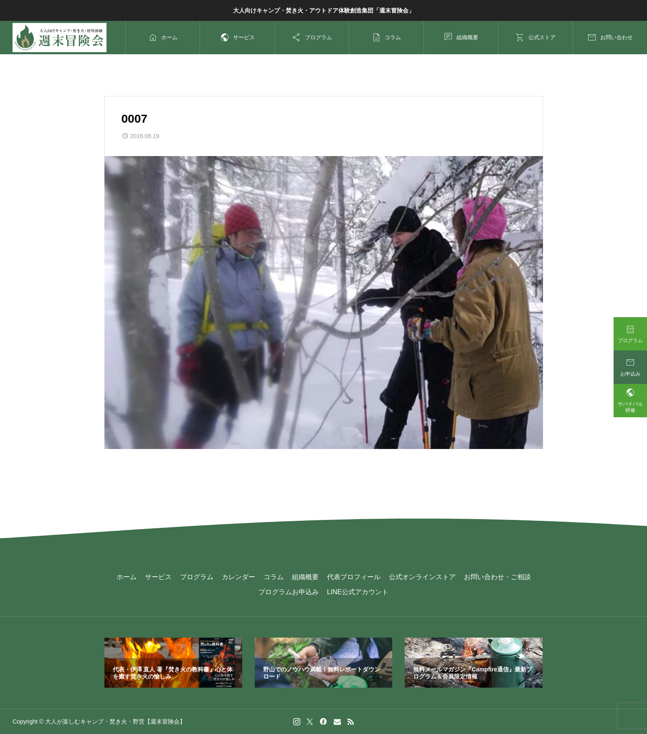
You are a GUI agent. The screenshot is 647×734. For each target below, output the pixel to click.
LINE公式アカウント (358, 591)
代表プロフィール (354, 576)
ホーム (127, 576)
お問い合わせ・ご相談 (497, 576)
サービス (158, 576)
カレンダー (238, 576)
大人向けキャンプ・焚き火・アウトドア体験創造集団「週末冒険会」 (323, 10)
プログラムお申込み (289, 591)
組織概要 (305, 576)
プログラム (196, 576)
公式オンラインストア (422, 576)
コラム (274, 576)
